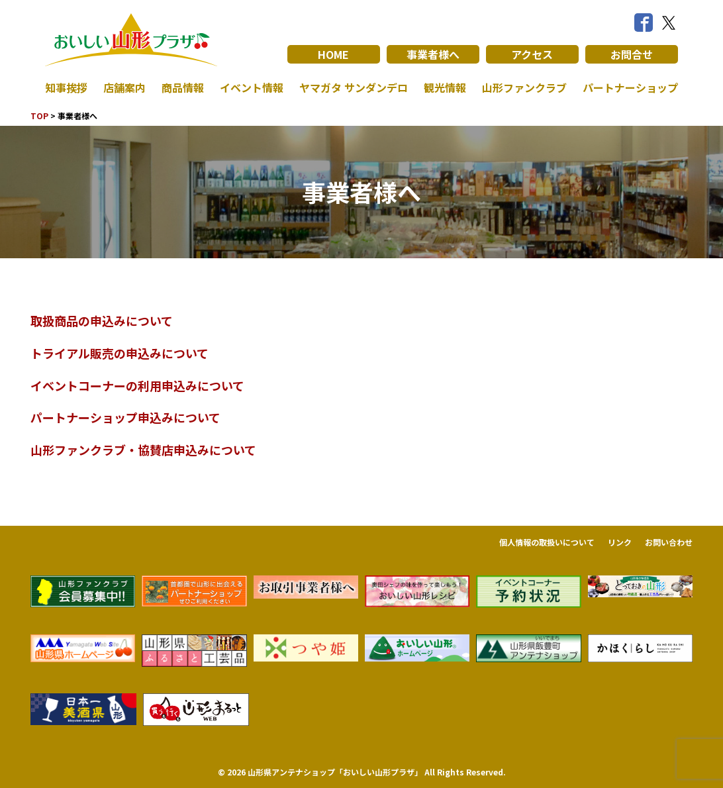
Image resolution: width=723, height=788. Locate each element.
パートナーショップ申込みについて (125, 417)
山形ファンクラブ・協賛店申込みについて (143, 449)
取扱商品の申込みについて (101, 320)
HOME (333, 54)
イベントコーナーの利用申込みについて (137, 385)
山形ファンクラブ (524, 87)
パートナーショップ (630, 87)
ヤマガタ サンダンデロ (353, 87)
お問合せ (631, 54)
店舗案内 (124, 87)
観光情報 (445, 87)
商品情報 (183, 87)
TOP (39, 115)
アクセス (532, 54)
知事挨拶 (66, 87)
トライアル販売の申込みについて (119, 353)
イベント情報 (251, 87)
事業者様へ (433, 54)
